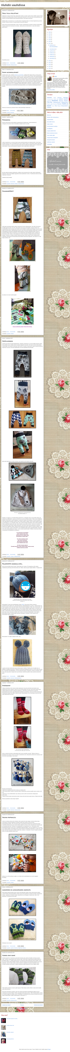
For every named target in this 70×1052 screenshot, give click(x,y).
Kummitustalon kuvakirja (52, 126)
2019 (50, 39)
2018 (50, 41)
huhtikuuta (52, 54)
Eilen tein (49, 115)
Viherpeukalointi (64, 105)
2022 (50, 34)
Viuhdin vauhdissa (13, 5)
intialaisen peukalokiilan (19, 74)
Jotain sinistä (50, 124)
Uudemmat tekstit (6, 1005)
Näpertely (20, 947)
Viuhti (55, 76)
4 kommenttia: (13, 554)
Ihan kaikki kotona (51, 121)
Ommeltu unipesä (10, 1032)
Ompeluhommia (7, 341)
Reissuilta (55, 104)
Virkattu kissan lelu (10, 1025)
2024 (50, 32)
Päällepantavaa (17, 556)
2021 (50, 36)
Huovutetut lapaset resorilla (12, 1018)
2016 (50, 60)
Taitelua (53, 105)
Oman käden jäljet (51, 135)
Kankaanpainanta (50, 99)
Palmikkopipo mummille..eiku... (12, 564)
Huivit (55, 97)
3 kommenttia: (13, 808)
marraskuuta (52, 49)
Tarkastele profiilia (51, 89)
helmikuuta (52, 56)
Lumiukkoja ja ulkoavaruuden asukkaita (16, 890)
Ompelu (16, 183)
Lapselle (8, 183)
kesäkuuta (52, 52)
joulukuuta (52, 45)
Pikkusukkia (6, 120)
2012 (50, 68)
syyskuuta (52, 50)
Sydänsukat (6, 686)
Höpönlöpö (65, 97)
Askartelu (49, 97)
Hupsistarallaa (50, 119)
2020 (50, 37)
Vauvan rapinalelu (9, 817)
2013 (50, 66)
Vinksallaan (49, 144)
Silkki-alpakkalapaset (10, 72)
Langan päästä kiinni (51, 130)
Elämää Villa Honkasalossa (53, 117)
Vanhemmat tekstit (38, 1005)
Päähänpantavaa (18, 678)
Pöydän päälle (50, 104)
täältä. (23, 604)
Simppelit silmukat (51, 139)
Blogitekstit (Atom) (23, 1008)
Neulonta (8, 64)
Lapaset (8, 112)
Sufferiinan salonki (51, 142)
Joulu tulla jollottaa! (10, 13)
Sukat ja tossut (14, 64)
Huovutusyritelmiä (10, 1038)
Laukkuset (49, 100)
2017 (50, 43)
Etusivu (22, 1005)
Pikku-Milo (49, 102)
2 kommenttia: (13, 62)
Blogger (49, 1049)
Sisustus (59, 104)
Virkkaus (24, 947)
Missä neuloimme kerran (52, 133)
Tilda (56, 105)
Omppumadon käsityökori (52, 137)
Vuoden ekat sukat (8, 955)
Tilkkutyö (59, 105)
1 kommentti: (12, 110)
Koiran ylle (56, 99)
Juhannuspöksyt (8, 191)
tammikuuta (52, 58)
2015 (50, 62)
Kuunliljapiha (49, 128)
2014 (50, 64)
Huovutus (59, 97)
